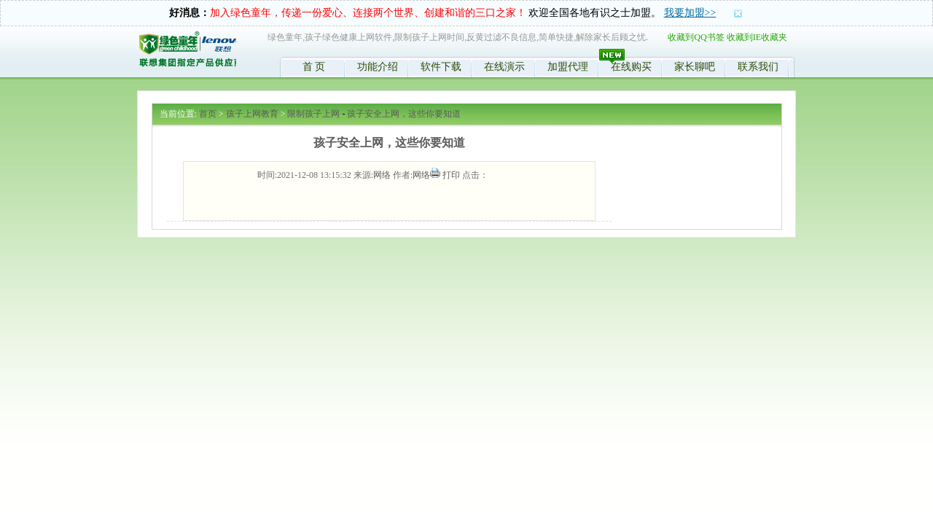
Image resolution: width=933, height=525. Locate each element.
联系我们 (758, 66)
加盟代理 (567, 66)
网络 (382, 175)
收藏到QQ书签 (696, 37)
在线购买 (631, 66)
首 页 (314, 66)
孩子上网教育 (252, 114)
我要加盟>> (690, 12)
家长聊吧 (694, 66)
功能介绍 (377, 66)
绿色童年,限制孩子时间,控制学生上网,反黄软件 (187, 51)
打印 (451, 175)
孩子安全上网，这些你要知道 (404, 114)
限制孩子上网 (313, 114)
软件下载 (441, 66)
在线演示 (504, 66)
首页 (207, 114)
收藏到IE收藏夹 (757, 37)
